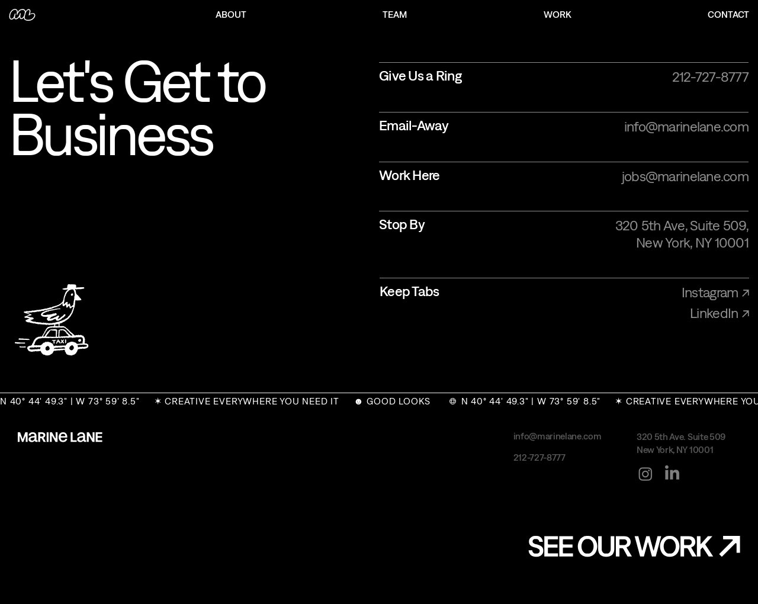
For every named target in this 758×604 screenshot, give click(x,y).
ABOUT (231, 14)
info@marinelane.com (686, 126)
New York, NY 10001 (675, 449)
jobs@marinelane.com (685, 176)
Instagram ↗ (715, 292)
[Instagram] (645, 474)
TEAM (395, 14)
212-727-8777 (710, 76)
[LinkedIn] (672, 474)
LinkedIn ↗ (719, 312)
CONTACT (728, 14)
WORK (557, 14)
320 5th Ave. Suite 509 (681, 436)
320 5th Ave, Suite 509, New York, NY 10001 (682, 233)
